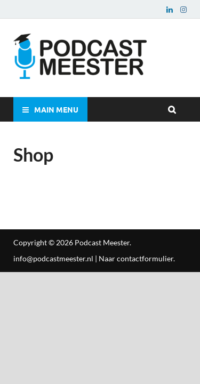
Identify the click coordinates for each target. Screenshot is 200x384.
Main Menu (56, 109)
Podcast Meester (102, 242)
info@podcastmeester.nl (53, 258)
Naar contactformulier (136, 258)
